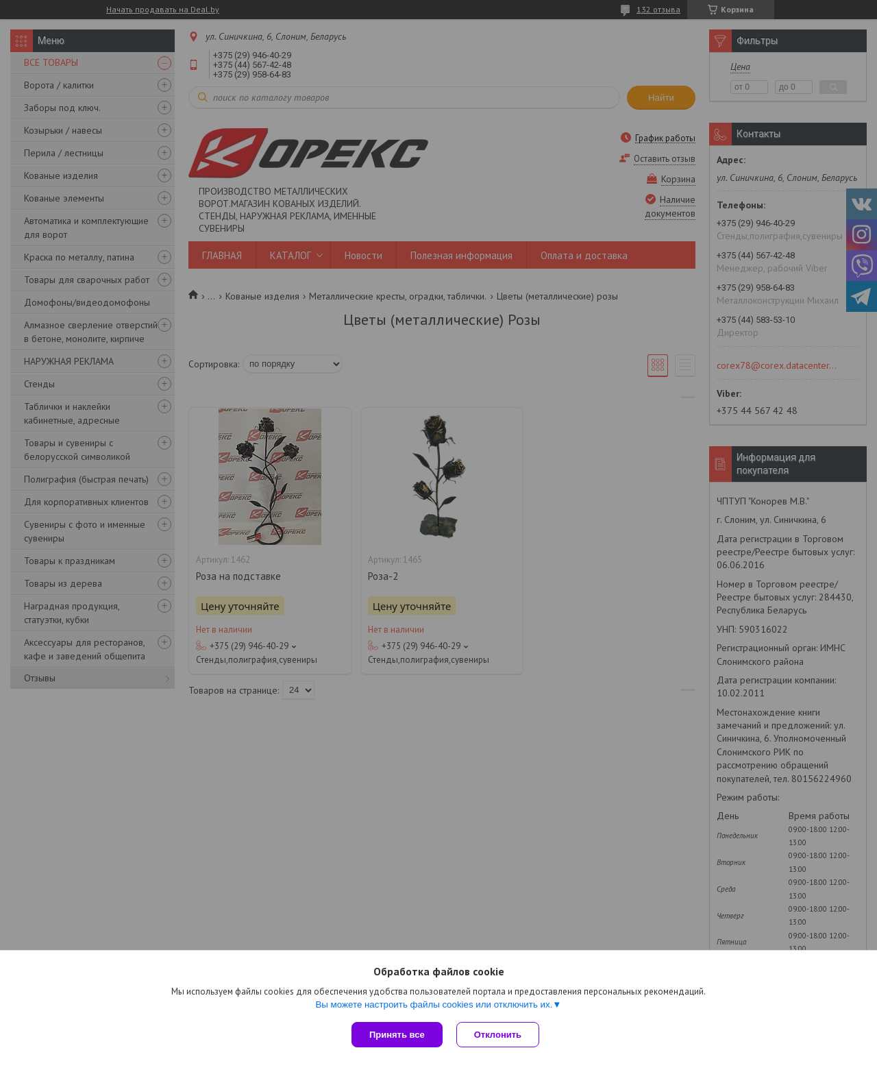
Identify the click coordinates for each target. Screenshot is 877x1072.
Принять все (397, 1035)
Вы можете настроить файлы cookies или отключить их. (433, 1004)
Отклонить (497, 1035)
